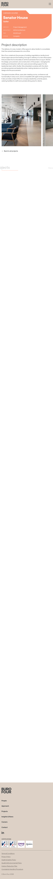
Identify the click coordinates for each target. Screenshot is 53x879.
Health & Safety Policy (9, 860)
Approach (5, 806)
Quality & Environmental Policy (12, 863)
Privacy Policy (6, 857)
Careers (4, 822)
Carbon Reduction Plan (9, 866)
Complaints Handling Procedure (12, 869)
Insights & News (7, 817)
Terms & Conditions (8, 853)
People (4, 801)
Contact (5, 827)
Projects (5, 811)
